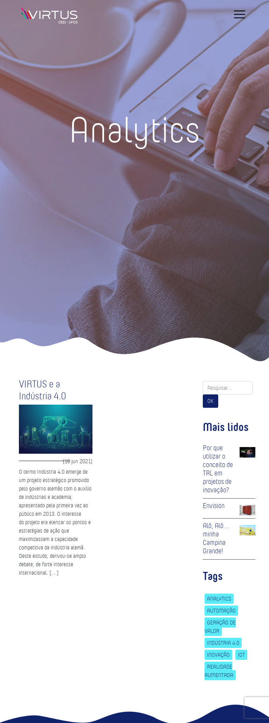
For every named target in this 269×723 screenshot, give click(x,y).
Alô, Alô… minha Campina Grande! (216, 538)
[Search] (228, 387)
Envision (214, 505)
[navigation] (239, 14)
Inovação (218, 654)
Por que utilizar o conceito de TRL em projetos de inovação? (218, 469)
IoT (241, 654)
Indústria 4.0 (223, 643)
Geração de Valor (220, 626)
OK (210, 401)
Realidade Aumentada (219, 670)
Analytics (219, 598)
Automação (221, 610)
